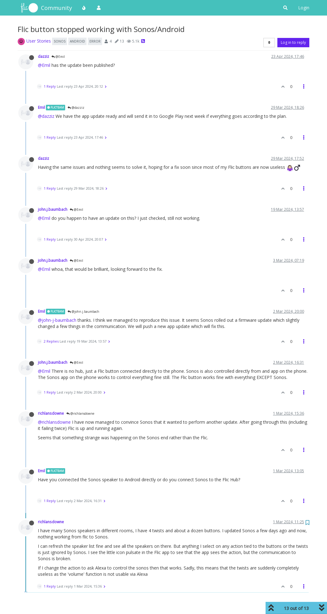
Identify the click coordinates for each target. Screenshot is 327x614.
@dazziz (76, 107)
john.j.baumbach (52, 209)
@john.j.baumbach (83, 311)
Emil (41, 107)
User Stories (38, 41)
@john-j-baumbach (57, 320)
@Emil (58, 56)
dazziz (43, 56)
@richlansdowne (80, 413)
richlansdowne (51, 413)
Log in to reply (293, 42)
